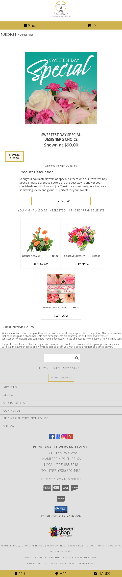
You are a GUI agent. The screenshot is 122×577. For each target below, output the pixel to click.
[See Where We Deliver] (61, 377)
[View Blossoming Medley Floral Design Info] (82, 237)
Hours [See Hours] (102, 573)
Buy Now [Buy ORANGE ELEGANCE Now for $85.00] (40, 264)
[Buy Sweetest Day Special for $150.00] (61, 201)
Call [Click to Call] (20, 573)
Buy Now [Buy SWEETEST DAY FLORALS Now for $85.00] (61, 315)
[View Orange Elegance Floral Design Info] (40, 237)
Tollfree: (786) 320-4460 (61, 470)
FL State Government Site (80, 557)
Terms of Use (86, 563)
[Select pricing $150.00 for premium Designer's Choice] (14, 156)
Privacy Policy (36, 563)
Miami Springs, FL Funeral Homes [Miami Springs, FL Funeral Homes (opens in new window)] (22, 545)
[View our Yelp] (70, 438)
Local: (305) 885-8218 (61, 464)
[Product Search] (62, 358)
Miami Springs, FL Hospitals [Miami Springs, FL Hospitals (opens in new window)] (65, 545)
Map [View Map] (60, 573)
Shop (30, 25)
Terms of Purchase (62, 563)
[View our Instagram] (64, 438)
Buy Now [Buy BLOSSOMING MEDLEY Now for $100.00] (81, 264)
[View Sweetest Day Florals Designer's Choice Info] (61, 288)
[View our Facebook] (52, 438)
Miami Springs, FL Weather (42, 557)
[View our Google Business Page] (58, 438)
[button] (61, 509)
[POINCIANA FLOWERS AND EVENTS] (61, 16)
